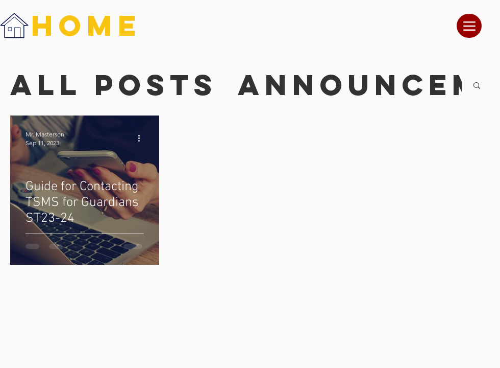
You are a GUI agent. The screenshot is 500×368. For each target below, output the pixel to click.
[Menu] (469, 26)
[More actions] (142, 138)
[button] (477, 86)
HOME (86, 25)
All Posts (113, 85)
